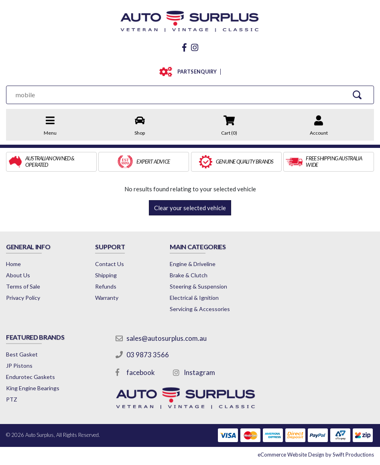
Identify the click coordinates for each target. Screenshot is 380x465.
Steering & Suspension (198, 286)
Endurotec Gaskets (30, 376)
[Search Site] (357, 94)
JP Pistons (19, 365)
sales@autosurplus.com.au (166, 338)
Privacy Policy (23, 297)
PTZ (11, 399)
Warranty (106, 297)
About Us (18, 275)
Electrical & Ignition (194, 297)
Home (13, 263)
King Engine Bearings (32, 388)
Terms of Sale (23, 286)
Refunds (105, 286)
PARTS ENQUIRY (195, 72)
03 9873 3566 (147, 354)
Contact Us (109, 263)
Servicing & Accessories (200, 308)
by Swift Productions (316, 454)
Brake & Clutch (188, 275)
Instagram (199, 372)
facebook (140, 372)
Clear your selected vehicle (190, 207)
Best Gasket (22, 354)
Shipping (106, 275)
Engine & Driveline (192, 263)
